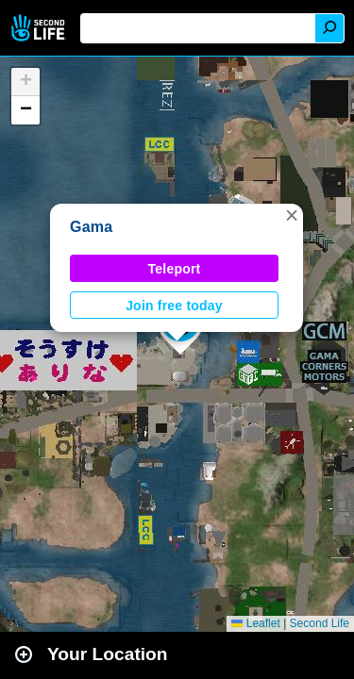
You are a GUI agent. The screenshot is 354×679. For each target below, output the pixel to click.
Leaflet (255, 623)
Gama (91, 227)
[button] (291, 215)
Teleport (174, 268)
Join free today (174, 305)
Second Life (40, 27)
